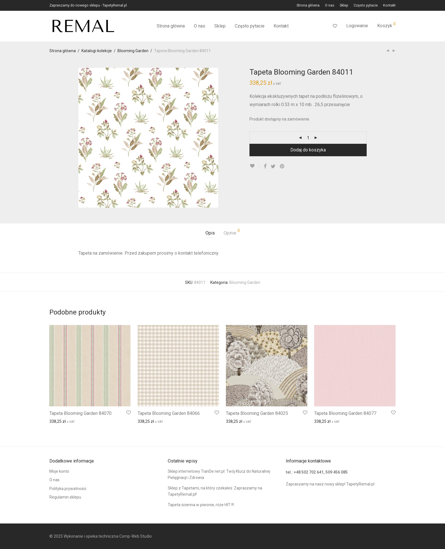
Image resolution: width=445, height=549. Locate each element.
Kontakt (389, 5)
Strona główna (308, 5)
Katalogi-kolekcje (96, 50)
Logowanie (357, 25)
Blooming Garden (132, 50)
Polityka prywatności (67, 488)
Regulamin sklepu (65, 497)
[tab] (210, 233)
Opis (210, 233)
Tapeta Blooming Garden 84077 (345, 413)
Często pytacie (366, 5)
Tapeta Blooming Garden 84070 (80, 413)
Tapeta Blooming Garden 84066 (169, 413)
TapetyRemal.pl (360, 484)
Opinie (232, 232)
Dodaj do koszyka (308, 150)
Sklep (344, 5)
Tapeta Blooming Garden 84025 (257, 413)
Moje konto (59, 471)
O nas (329, 5)
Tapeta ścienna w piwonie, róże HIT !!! (201, 504)
